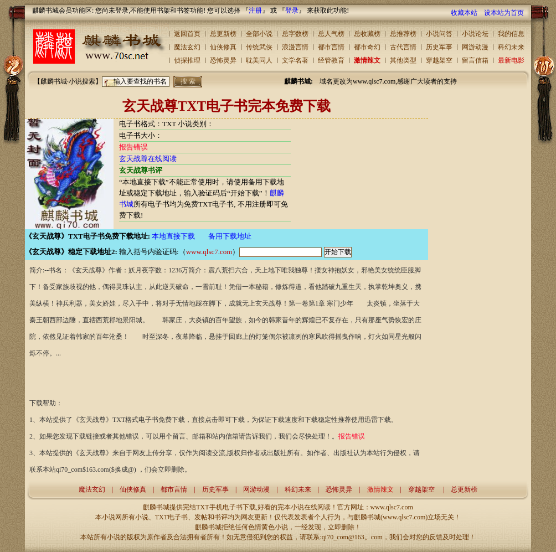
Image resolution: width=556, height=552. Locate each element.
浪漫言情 (295, 47)
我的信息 (511, 34)
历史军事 (439, 47)
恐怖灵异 (223, 60)
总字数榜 (295, 34)
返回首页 (187, 34)
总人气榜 (331, 34)
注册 (255, 10)
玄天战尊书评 (140, 170)
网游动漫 (475, 47)
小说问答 (439, 34)
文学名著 (295, 60)
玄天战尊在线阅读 (148, 158)
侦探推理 (187, 60)
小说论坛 (475, 34)
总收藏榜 (367, 34)
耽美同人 (259, 60)
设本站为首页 (504, 13)
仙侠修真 (223, 47)
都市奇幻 (367, 47)
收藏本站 (464, 13)
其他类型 (403, 60)
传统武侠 (259, 47)
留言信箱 (475, 60)
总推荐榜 (403, 34)
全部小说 (259, 34)
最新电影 (511, 60)
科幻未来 (511, 47)
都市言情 (331, 47)
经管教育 (331, 60)
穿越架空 (439, 60)
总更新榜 (223, 34)
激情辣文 (367, 60)
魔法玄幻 (187, 47)
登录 (291, 10)
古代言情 (403, 47)
